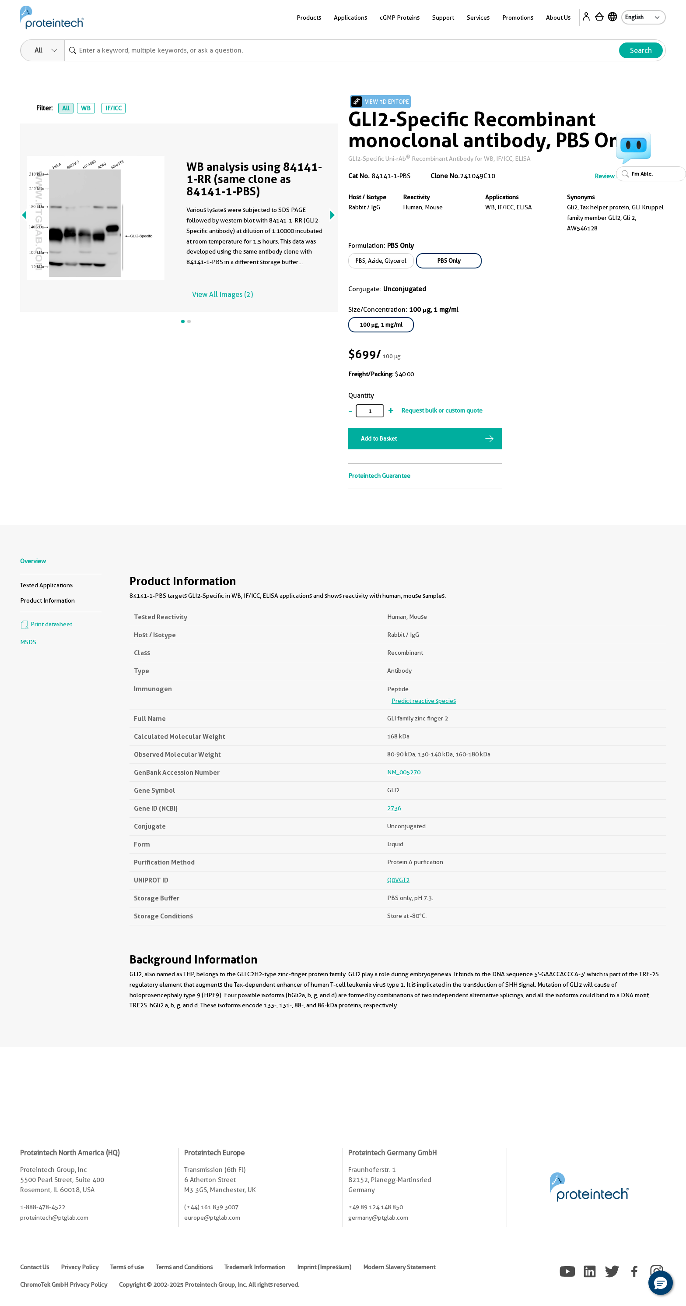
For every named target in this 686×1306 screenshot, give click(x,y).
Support (443, 17)
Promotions (517, 17)
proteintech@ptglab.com (54, 1217)
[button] (660, 1283)
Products (309, 17)
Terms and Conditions (184, 1267)
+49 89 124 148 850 (375, 1207)
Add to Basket (379, 438)
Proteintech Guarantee (379, 475)
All (66, 108)
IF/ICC (113, 108)
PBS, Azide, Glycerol (381, 260)
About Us (558, 17)
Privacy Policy (79, 1267)
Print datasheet (46, 624)
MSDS (28, 642)
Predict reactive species (424, 700)
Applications (350, 17)
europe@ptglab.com (212, 1217)
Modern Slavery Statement (399, 1267)
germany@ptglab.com (378, 1217)
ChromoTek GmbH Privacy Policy (63, 1284)
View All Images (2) (222, 294)
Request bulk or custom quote (442, 410)
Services (478, 17)
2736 (394, 808)
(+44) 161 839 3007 (211, 1207)
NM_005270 (403, 772)
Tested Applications (46, 585)
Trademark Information (254, 1267)
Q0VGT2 (398, 879)
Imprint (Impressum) (324, 1267)
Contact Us (34, 1267)
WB (86, 108)
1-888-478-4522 (42, 1207)
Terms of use (127, 1267)
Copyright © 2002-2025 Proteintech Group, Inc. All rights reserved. (209, 1284)
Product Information (47, 600)
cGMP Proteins (400, 17)
